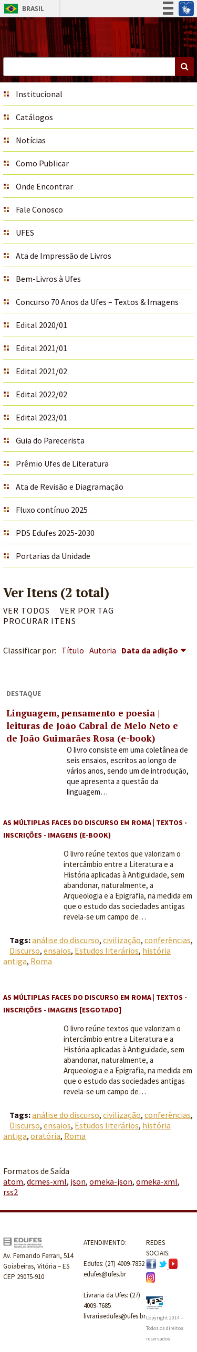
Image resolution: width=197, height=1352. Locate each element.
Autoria (102, 650)
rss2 (10, 1192)
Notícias (31, 140)
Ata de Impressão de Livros (63, 255)
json (78, 1181)
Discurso (24, 950)
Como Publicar (42, 163)
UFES (25, 232)
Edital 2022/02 (41, 394)
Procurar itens (39, 621)
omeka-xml (157, 1181)
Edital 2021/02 (41, 371)
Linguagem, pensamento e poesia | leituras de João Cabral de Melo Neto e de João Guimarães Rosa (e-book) (92, 725)
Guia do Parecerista (50, 440)
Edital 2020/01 (41, 325)
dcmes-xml (47, 1181)
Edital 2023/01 (41, 417)
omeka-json (110, 1181)
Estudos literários (107, 950)
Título (72, 650)
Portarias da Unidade (53, 556)
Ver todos (26, 610)
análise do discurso (65, 940)
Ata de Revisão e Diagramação (69, 486)
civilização (122, 940)
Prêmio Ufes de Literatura (62, 463)
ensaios (57, 950)
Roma (41, 961)
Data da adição (149, 650)
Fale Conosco (39, 209)
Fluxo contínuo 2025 (52, 509)
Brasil (22, 8)
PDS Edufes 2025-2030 (55, 532)
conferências (167, 940)
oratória (45, 1136)
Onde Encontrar (44, 186)
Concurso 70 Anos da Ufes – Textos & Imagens (97, 302)
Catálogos (34, 117)
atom (13, 1181)
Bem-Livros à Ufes (48, 278)
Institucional (39, 94)
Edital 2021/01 (41, 348)
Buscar (184, 66)
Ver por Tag (87, 610)
